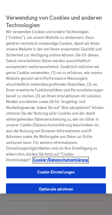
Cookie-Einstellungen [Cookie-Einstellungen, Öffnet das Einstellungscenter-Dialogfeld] (56, 168)
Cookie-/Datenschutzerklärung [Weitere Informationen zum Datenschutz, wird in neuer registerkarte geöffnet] (60, 156)
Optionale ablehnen (56, 186)
